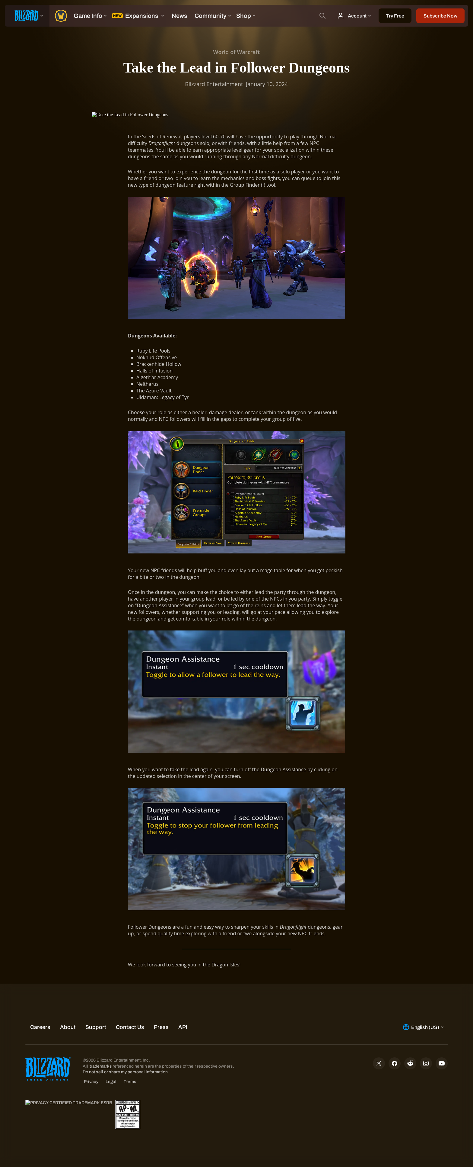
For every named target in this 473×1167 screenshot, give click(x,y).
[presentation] (27, 16)
